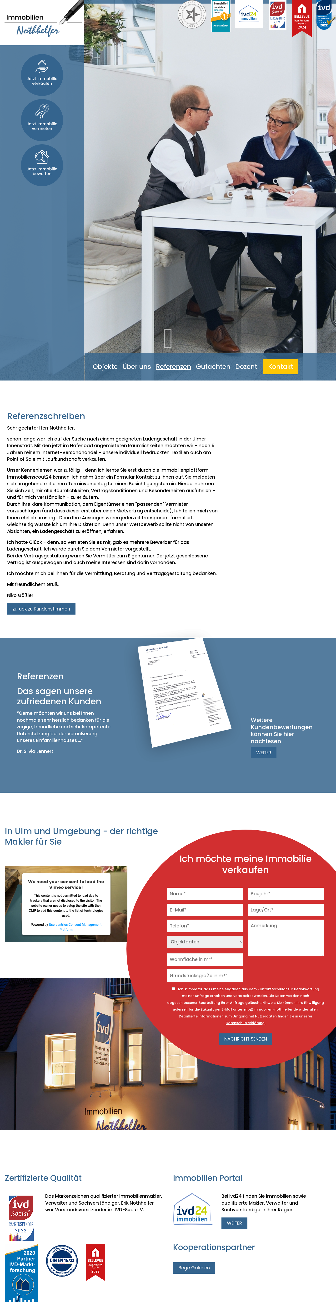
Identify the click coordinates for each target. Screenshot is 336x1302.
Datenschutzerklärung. (245, 1023)
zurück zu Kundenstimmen (41, 609)
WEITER (263, 753)
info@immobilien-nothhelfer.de (270, 1009)
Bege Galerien (194, 1268)
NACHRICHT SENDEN (245, 1039)
